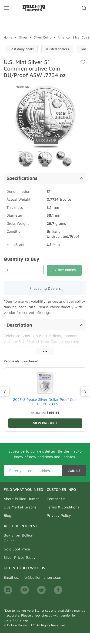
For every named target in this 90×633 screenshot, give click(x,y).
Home (8, 37)
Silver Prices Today (20, 557)
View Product (45, 423)
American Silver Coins (74, 37)
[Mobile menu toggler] (6, 7)
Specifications (45, 178)
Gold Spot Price (17, 549)
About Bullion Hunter (21, 499)
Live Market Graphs (20, 507)
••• (45, 351)
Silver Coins (42, 37)
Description (45, 325)
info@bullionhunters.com (41, 577)
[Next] (85, 391)
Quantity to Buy (21, 259)
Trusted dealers (57, 49)
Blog (7, 515)
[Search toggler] (84, 7)
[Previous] (4, 391)
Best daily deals (22, 49)
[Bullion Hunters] (33, 8)
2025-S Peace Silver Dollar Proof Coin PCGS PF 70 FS (45, 401)
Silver (23, 37)
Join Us (74, 470)
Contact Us (56, 499)
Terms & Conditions (63, 507)
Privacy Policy (59, 515)
